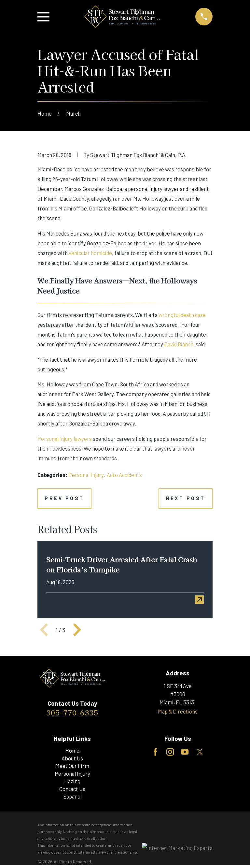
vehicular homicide (90, 253)
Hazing (72, 781)
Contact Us (72, 789)
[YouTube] (184, 752)
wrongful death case (182, 314)
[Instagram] (170, 752)
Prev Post (64, 498)
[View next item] (77, 630)
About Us (72, 758)
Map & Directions (178, 711)
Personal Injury (86, 474)
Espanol (72, 796)
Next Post (185, 498)
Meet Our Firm (72, 765)
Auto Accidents (124, 474)
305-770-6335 (72, 712)
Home (72, 750)
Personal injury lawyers (64, 438)
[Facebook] (155, 752)
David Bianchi (179, 344)
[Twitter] (199, 752)
